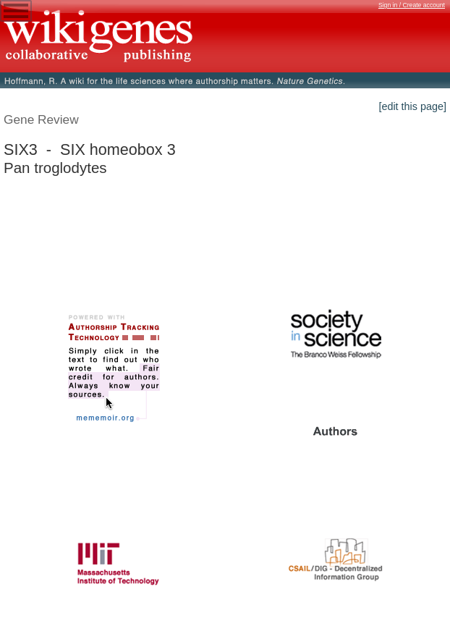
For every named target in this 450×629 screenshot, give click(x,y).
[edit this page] (412, 106)
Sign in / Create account (411, 5)
